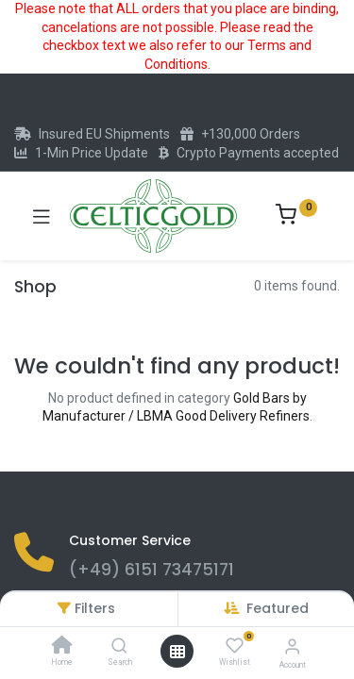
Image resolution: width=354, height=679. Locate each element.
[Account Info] (292, 646)
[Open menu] (177, 651)
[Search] (119, 646)
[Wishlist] (234, 646)
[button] (277, 608)
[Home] (62, 646)
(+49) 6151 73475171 (151, 569)
